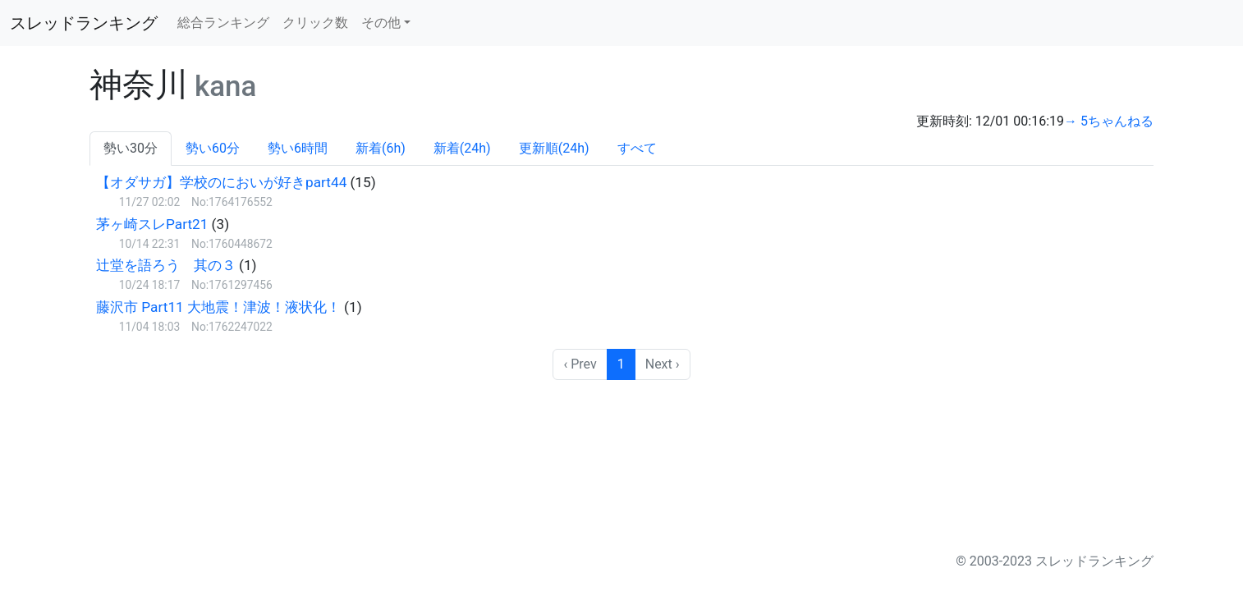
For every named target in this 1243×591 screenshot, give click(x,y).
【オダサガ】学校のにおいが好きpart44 (221, 182)
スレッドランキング (84, 23)
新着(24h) (462, 148)
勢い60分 (213, 148)
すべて (637, 148)
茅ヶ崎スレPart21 (152, 224)
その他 (381, 22)
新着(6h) (380, 148)
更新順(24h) (554, 148)
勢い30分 (130, 148)
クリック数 (315, 22)
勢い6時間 (298, 148)
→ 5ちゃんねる (1109, 121)
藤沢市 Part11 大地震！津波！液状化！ (218, 307)
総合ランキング (223, 22)
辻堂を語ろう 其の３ (166, 265)
